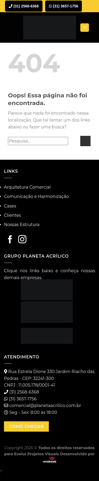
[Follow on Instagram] (22, 239)
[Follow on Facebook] (10, 239)
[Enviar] (85, 141)
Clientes (12, 215)
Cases (10, 206)
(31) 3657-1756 (63, 6)
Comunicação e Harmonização (36, 196)
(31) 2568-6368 (24, 6)
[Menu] (84, 27)
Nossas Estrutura (22, 224)
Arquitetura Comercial (27, 187)
